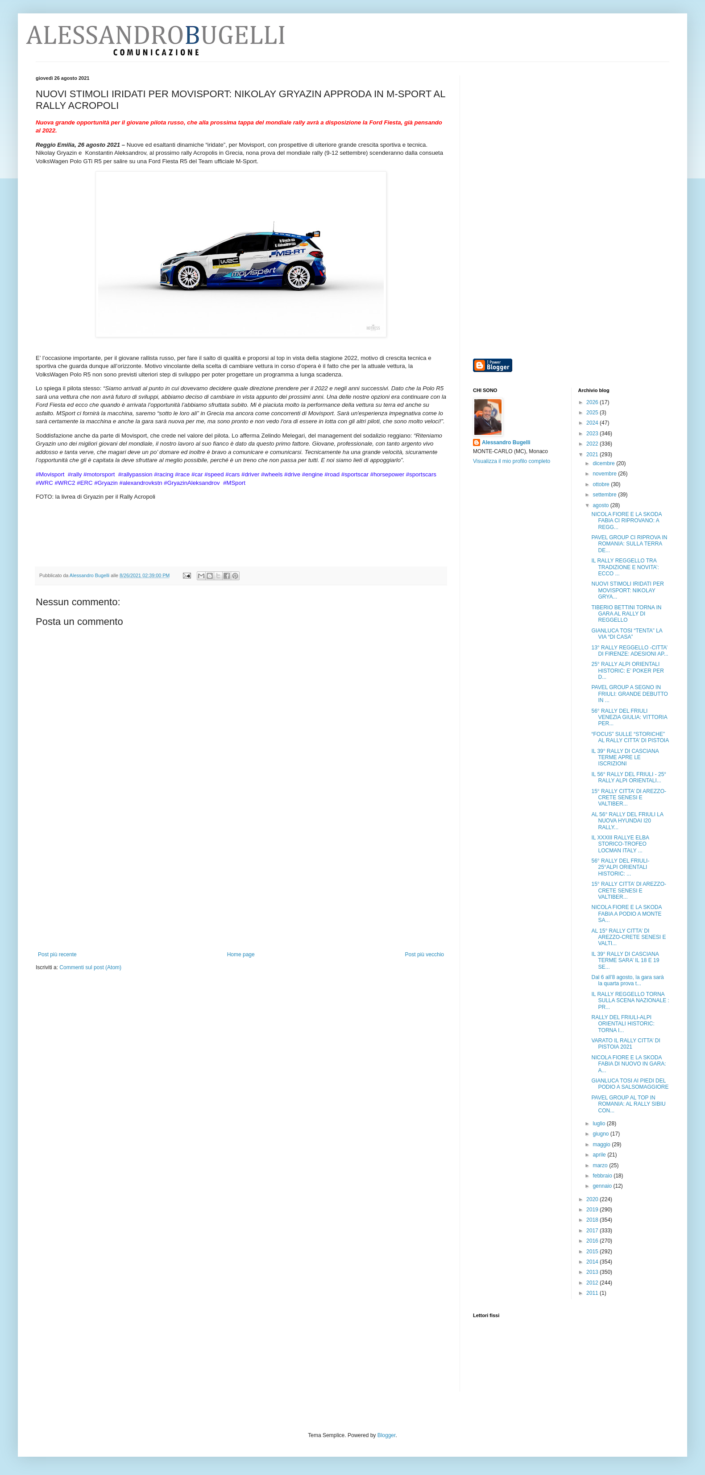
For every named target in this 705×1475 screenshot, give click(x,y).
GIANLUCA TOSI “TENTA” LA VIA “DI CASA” (626, 634)
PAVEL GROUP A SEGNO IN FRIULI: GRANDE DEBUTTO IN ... (629, 693)
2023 (593, 433)
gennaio (603, 1186)
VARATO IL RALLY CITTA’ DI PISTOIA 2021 (625, 1043)
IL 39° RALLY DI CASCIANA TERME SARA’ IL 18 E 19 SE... (625, 960)
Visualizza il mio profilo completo (511, 461)
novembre (605, 474)
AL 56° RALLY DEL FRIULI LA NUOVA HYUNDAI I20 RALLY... (627, 820)
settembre (605, 495)
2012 (593, 1283)
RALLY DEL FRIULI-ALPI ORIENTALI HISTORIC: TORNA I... (622, 1023)
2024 (593, 423)
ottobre (602, 484)
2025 (593, 412)
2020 (593, 1199)
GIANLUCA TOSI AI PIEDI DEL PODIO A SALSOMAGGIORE (629, 1084)
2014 (593, 1262)
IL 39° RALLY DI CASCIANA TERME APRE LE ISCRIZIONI (625, 757)
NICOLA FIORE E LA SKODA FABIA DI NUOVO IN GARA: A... (628, 1064)
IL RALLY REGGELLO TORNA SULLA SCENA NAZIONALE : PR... (630, 1000)
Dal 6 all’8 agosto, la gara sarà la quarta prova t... (627, 980)
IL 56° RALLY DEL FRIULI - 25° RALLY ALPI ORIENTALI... (628, 777)
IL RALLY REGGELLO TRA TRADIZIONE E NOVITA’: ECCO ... (625, 567)
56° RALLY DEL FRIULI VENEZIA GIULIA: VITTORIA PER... (629, 717)
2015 (593, 1251)
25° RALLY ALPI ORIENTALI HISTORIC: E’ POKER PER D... (627, 670)
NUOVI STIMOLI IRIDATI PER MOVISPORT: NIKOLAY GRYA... (627, 590)
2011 (593, 1293)
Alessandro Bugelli (506, 442)
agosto (601, 505)
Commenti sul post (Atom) (90, 967)
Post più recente (57, 954)
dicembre (604, 463)
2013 (593, 1272)
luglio (599, 1123)
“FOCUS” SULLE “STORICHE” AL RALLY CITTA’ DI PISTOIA (630, 737)
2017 (593, 1230)
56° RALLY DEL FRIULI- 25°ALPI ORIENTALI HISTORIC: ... (620, 867)
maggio (602, 1144)
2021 (593, 454)
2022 (593, 444)
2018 (593, 1220)
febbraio (603, 1176)
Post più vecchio (424, 954)
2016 (593, 1241)
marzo (601, 1165)
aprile (600, 1155)
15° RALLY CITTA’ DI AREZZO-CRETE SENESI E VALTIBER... (628, 797)
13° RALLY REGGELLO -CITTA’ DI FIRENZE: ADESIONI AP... (629, 651)
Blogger (386, 1435)
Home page (241, 954)
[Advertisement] (241, 884)
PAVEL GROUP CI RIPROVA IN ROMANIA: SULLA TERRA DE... (629, 544)
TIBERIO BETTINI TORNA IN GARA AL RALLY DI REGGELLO (626, 614)
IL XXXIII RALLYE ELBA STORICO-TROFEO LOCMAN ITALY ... (620, 844)
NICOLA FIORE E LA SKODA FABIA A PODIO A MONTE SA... (626, 913)
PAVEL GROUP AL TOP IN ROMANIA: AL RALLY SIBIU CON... (628, 1104)
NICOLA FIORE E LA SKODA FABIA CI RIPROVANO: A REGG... (626, 520)
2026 (593, 402)
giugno (601, 1134)
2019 (593, 1209)
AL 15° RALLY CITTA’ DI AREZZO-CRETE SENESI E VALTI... (628, 937)
